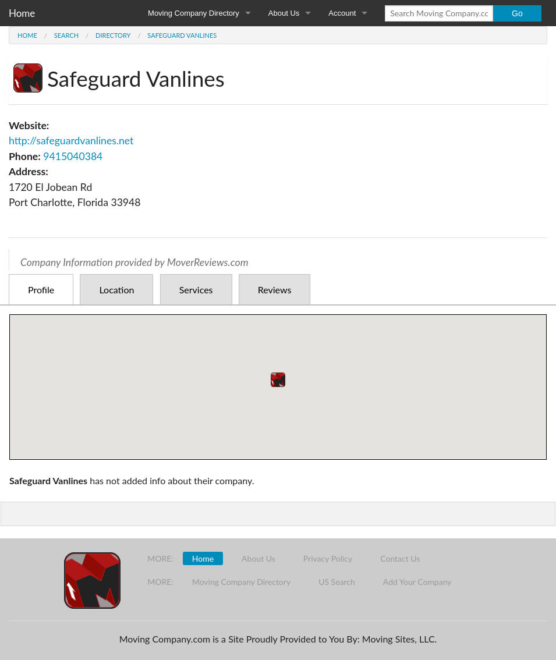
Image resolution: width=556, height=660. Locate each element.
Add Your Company (417, 582)
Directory (112, 35)
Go (517, 13)
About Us (283, 13)
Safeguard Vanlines (182, 35)
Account (342, 13)
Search (66, 35)
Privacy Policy (327, 558)
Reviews (275, 289)
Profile (41, 289)
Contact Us (400, 558)
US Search (336, 582)
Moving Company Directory (193, 13)
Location (116, 289)
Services (196, 289)
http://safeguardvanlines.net (71, 140)
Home (22, 13)
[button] (278, 379)
